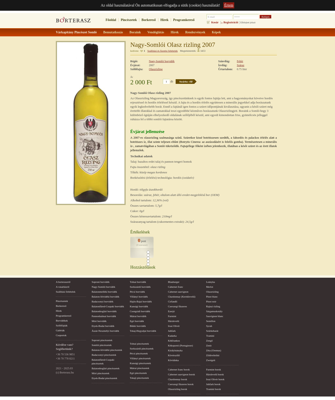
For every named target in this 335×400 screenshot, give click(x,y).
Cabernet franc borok (179, 369)
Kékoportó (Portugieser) (180, 345)
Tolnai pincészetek (139, 343)
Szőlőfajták (61, 325)
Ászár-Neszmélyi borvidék (105, 330)
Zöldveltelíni (212, 355)
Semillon (210, 321)
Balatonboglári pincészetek (105, 368)
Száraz (240, 65)
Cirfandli (172, 301)
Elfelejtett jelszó (247, 22)
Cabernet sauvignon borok (181, 374)
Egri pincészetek (138, 373)
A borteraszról (63, 281)
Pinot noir (211, 301)
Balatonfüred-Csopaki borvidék (108, 306)
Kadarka (172, 335)
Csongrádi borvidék (140, 311)
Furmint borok (213, 369)
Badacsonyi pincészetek (104, 354)
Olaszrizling (156, 69)
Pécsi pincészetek (139, 353)
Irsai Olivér (174, 326)
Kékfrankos (174, 340)
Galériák (60, 330)
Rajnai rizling (213, 306)
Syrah (209, 326)
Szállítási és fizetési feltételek (162, 50)
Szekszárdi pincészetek (142, 348)
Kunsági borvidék (139, 306)
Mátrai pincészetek (139, 368)
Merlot (209, 286)
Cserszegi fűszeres (177, 306)
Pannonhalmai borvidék (104, 316)
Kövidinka (173, 360)
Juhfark (172, 330)
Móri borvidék (99, 321)
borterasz (73, 21)
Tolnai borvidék (138, 281)
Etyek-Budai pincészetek (104, 378)
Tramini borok (213, 389)
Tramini (210, 335)
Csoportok (61, 335)
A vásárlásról (62, 286)
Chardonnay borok (177, 379)
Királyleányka (175, 350)
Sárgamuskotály (214, 311)
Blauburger (173, 281)
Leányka (210, 281)
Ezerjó (171, 311)
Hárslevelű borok (215, 374)
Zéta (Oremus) (213, 350)
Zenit (208, 345)
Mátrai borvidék (138, 316)
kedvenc (134, 50)
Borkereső (148, 20)
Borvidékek (62, 320)
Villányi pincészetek (140, 358)
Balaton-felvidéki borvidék (105, 296)
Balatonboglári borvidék (104, 311)
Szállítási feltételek (65, 291)
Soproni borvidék (101, 281)
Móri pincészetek (100, 373)
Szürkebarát (212, 330)
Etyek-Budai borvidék (103, 326)
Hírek (165, 20)
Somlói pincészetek (102, 345)
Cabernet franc (175, 286)
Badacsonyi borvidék (102, 301)
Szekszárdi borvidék (140, 286)
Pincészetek (129, 20)
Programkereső (183, 20)
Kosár (214, 22)
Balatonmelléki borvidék (104, 291)
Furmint (172, 316)
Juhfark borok (213, 384)
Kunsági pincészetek (140, 363)
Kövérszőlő (174, 355)
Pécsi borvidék (137, 291)
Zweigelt (210, 360)
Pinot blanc (212, 296)
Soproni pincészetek (102, 340)
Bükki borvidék (138, 326)
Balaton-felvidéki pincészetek (107, 350)
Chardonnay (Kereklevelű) (181, 296)
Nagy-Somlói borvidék (161, 61)
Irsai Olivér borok (215, 379)
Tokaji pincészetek (139, 377)
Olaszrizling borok (177, 389)
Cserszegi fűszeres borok (181, 384)
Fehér (240, 61)
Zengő (209, 340)
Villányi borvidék (139, 296)
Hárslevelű (173, 321)
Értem (228, 5)
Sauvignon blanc (214, 316)
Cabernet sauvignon (178, 291)
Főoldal (111, 20)
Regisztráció (230, 22)
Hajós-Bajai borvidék (141, 301)
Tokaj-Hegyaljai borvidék (143, 330)
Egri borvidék (137, 321)
